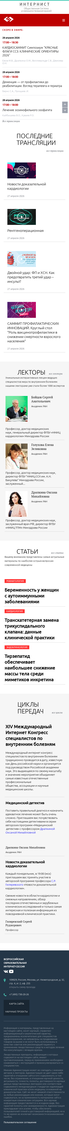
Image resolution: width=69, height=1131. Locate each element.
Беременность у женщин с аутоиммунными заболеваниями (32, 595)
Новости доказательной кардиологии (25, 864)
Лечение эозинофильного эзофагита (27, 110)
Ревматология (15, 581)
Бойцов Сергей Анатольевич (42, 399)
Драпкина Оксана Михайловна (44, 494)
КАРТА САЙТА (16, 1003)
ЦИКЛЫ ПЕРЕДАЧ (40, 708)
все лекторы (56, 373)
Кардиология (14, 611)
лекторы (40, 372)
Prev (65, 104)
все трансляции (54, 150)
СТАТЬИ (40, 551)
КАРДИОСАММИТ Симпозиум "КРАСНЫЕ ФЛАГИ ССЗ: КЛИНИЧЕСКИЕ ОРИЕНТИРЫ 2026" (30, 51)
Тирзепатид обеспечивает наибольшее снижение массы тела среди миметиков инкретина (30, 668)
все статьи (57, 552)
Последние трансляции (40, 142)
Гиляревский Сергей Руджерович (19, 923)
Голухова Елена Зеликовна (42, 447)
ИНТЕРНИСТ (34, 5)
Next (65, 110)
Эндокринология (16, 647)
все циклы (57, 712)
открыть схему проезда (22, 987)
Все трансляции (11, 121)
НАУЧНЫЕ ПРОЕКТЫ (16, 1011)
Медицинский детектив (25, 803)
